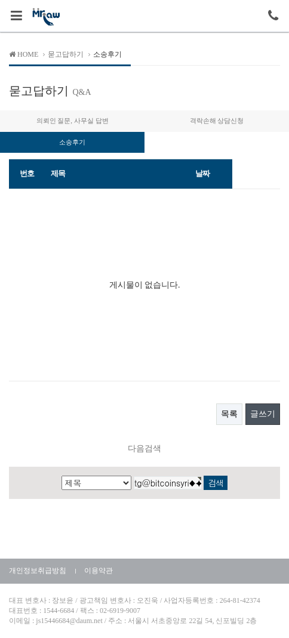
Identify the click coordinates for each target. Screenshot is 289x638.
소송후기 (72, 142)
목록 (229, 413)
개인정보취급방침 (37, 570)
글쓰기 (262, 413)
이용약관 (98, 570)
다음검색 (144, 448)
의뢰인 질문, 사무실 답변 (72, 120)
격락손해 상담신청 (217, 120)
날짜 (202, 173)
